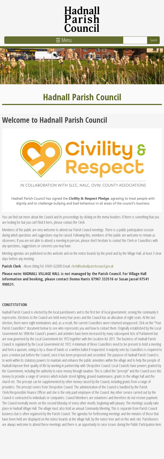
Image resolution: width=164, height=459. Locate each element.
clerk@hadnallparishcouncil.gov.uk (92, 266)
